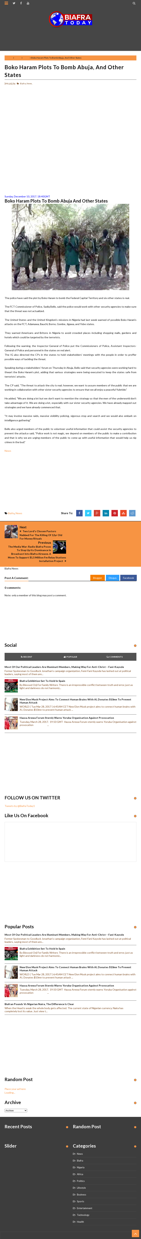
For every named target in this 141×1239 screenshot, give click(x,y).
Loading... (10, 1077)
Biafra (18, 57)
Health (80, 1206)
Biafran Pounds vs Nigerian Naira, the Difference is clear (39, 988)
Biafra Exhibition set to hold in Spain (42, 665)
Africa (80, 1158)
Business (81, 1179)
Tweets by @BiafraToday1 (20, 790)
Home (9, 57)
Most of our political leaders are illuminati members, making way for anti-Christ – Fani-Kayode (64, 651)
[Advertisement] (71, 37)
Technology (83, 1199)
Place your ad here (15, 1073)
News (26, 57)
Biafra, (23, 83)
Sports (80, 1185)
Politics (81, 1165)
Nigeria (80, 1151)
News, (29, 83)
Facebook (128, 562)
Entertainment (84, 1192)
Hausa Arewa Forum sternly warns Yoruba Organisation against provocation (67, 702)
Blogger (97, 562)
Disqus (113, 562)
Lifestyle (81, 1172)
